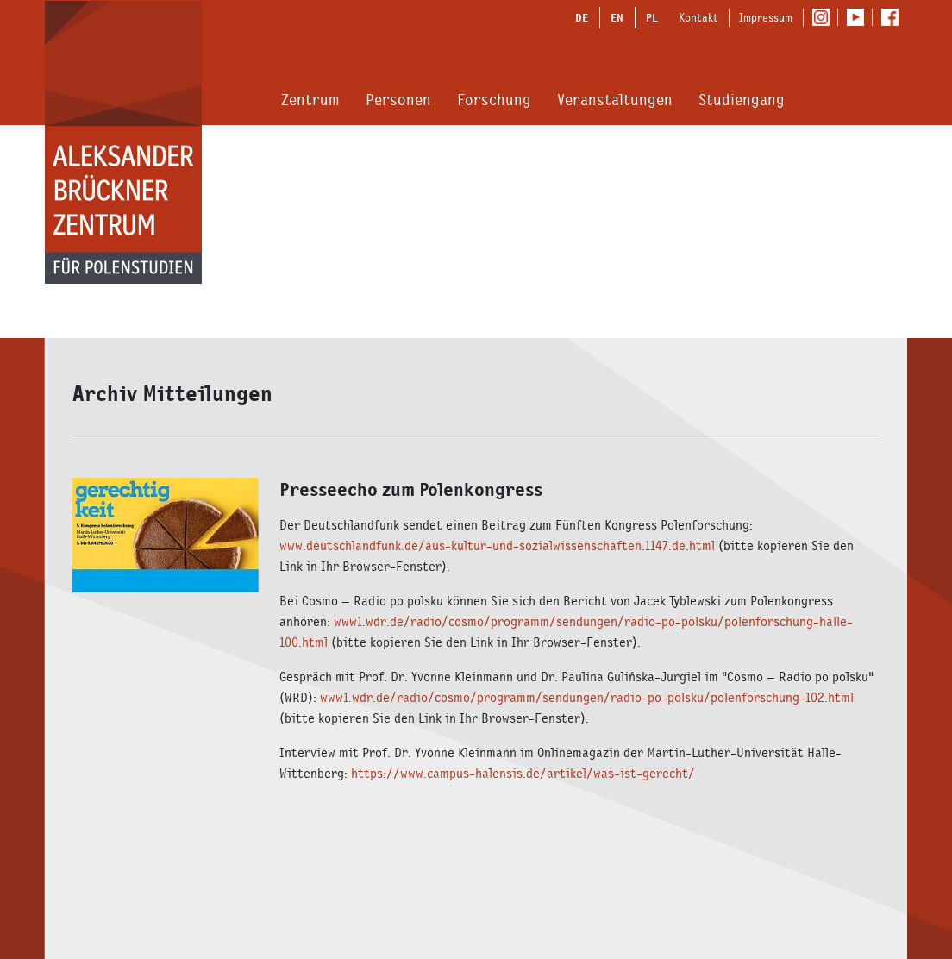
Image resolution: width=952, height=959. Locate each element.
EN (617, 17)
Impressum (765, 17)
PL (652, 17)
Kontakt (698, 17)
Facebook (894, 18)
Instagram (824, 18)
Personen (398, 99)
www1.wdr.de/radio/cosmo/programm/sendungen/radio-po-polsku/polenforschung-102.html (587, 697)
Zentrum (310, 99)
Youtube (859, 18)
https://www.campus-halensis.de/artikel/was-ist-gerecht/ (523, 773)
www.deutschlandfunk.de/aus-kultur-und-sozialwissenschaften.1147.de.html (497, 545)
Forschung (494, 99)
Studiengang (741, 99)
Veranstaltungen (615, 99)
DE (581, 17)
